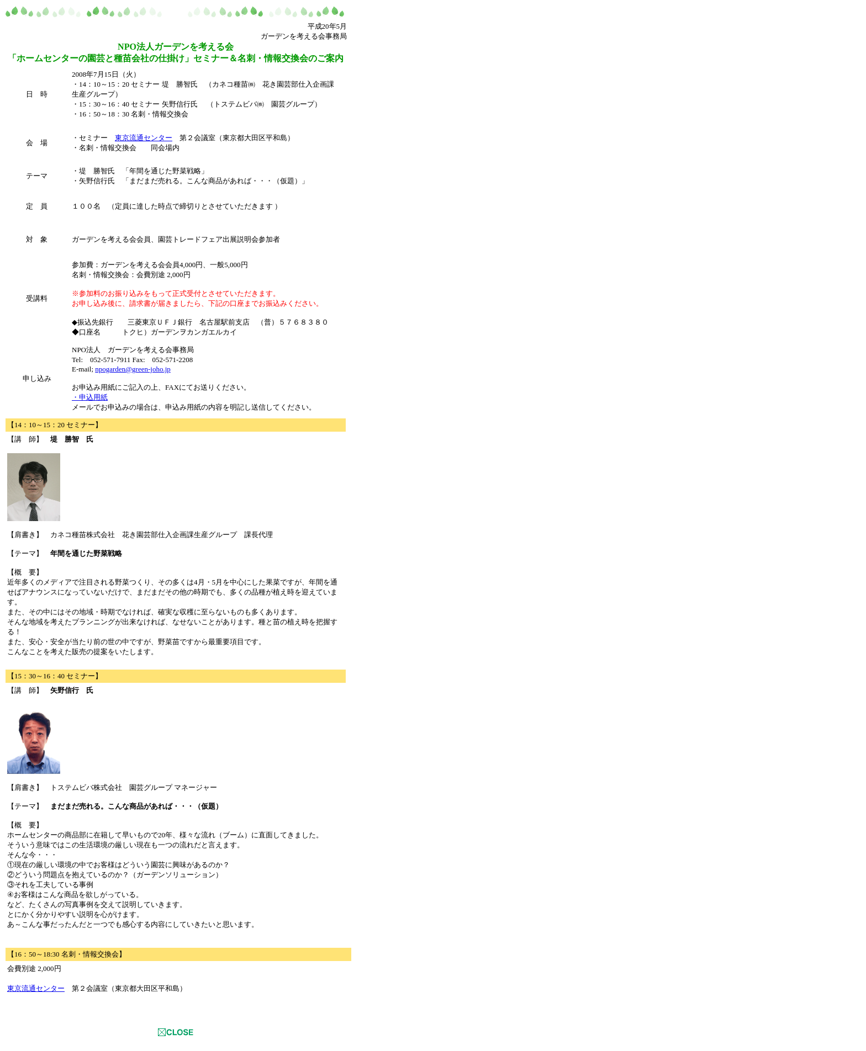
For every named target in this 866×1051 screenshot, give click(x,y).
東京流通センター (143, 138)
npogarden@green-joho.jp (133, 369)
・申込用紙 (90, 397)
